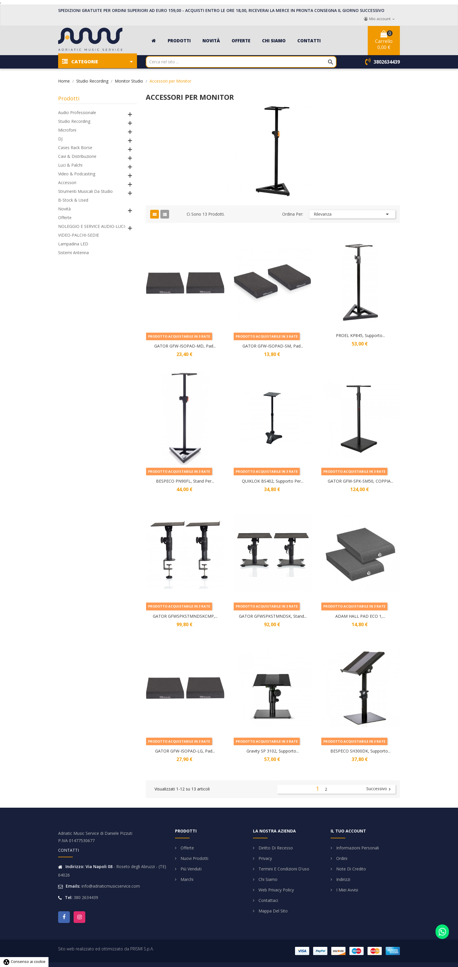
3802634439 (387, 62)
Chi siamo (267, 879)
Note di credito (350, 869)
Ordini (341, 858)
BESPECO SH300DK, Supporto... (360, 751)
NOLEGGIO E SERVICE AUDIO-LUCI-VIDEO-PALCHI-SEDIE (92, 231)
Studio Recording (74, 121)
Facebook (64, 917)
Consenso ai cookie (24, 961)
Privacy (264, 858)
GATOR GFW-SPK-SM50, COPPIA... (360, 481)
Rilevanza (352, 214)
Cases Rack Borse (75, 147)
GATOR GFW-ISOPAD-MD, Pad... (185, 346)
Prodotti (68, 98)
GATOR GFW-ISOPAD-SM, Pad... (272, 346)
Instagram (79, 917)
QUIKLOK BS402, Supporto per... (272, 481)
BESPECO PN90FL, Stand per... (185, 481)
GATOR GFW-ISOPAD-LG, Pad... (185, 751)
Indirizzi (342, 879)
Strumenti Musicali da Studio (85, 191)
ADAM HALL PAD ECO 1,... (360, 616)
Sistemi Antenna (73, 252)
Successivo (379, 789)
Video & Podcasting (76, 174)
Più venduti (190, 869)
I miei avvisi (346, 890)
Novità (64, 209)
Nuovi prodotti (193, 858)
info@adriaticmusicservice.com (110, 886)
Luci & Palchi (70, 165)
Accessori (67, 182)
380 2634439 (86, 897)
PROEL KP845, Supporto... (360, 335)
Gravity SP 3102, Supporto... (273, 751)
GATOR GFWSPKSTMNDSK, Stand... (273, 616)
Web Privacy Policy (275, 890)
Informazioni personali (357, 848)
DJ (60, 139)
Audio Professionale (77, 112)
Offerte (65, 217)
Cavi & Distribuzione (77, 156)
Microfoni (67, 130)
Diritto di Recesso (275, 848)
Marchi (186, 879)
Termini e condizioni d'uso (283, 869)
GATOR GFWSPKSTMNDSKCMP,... (185, 616)
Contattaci (267, 900)
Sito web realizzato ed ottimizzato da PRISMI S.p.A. (106, 949)
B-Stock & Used (73, 200)
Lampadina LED (73, 244)
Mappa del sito (272, 911)
